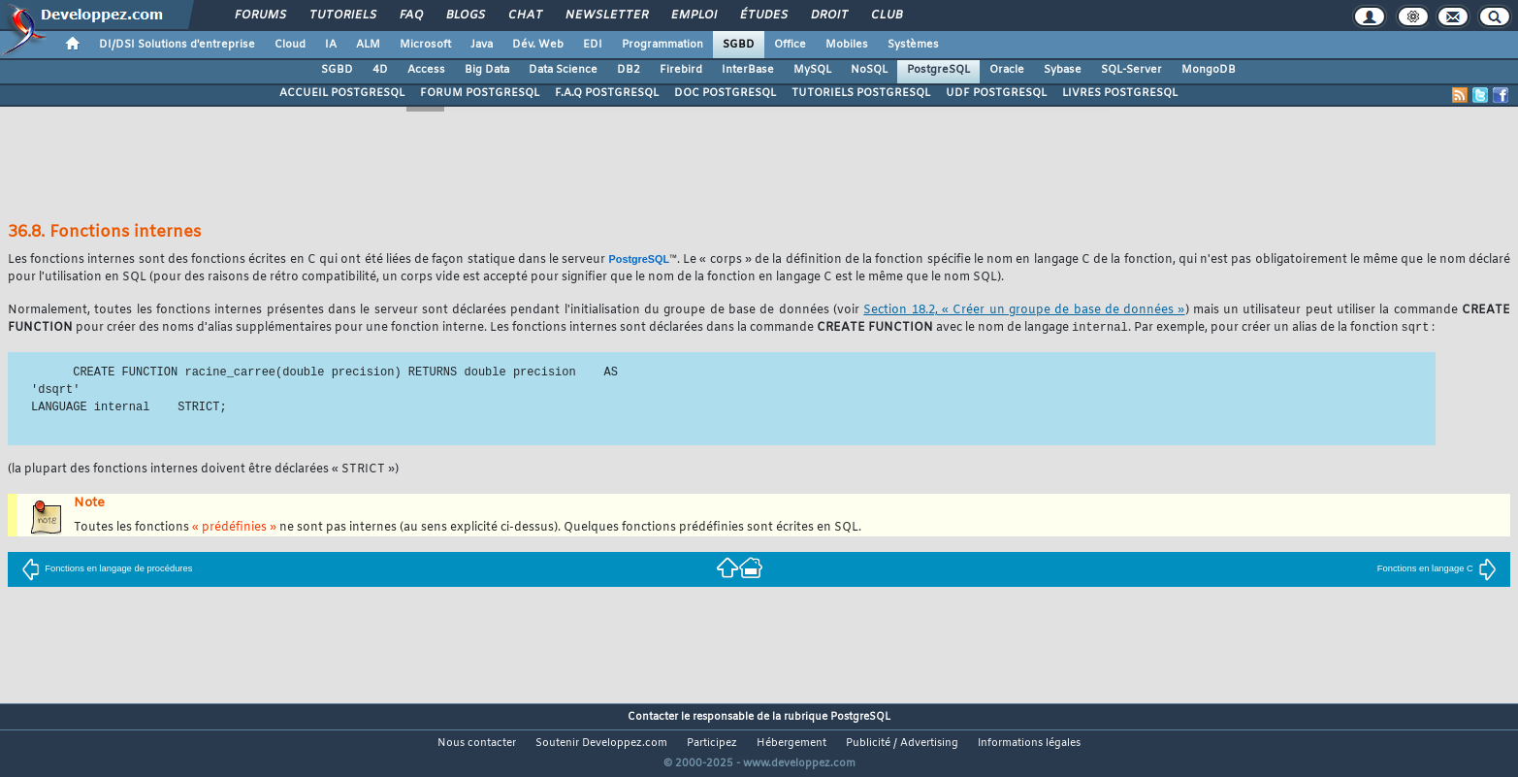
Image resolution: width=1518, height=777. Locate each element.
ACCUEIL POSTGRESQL (341, 93)
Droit (828, 15)
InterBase (748, 70)
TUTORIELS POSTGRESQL (860, 93)
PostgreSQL (938, 70)
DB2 (628, 70)
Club (885, 15)
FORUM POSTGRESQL (479, 93)
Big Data (487, 70)
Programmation (662, 44)
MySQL (812, 70)
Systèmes (913, 44)
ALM (368, 44)
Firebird (681, 70)
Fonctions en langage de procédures (106, 569)
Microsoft (425, 44)
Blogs (464, 15)
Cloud (290, 44)
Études (763, 15)
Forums (259, 15)
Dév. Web (538, 44)
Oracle (1006, 70)
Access (426, 70)
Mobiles (846, 44)
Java (481, 44)
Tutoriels (342, 15)
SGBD (739, 44)
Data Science (563, 70)
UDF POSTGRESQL (996, 93)
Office (790, 44)
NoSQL (869, 70)
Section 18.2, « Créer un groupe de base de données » (1023, 310)
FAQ (410, 15)
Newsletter (606, 15)
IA (331, 44)
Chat (524, 15)
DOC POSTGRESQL (725, 93)
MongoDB (1208, 70)
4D (380, 70)
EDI (592, 44)
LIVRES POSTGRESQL (1120, 93)
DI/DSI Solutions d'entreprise (177, 44)
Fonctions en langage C (1437, 569)
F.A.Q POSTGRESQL (607, 93)
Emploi (693, 15)
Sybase (1063, 70)
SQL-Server (1131, 70)
